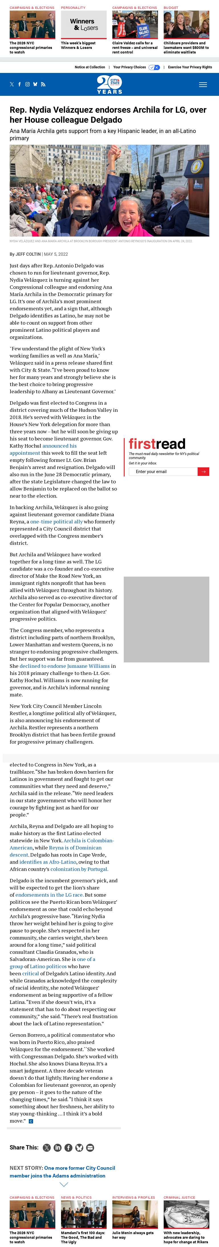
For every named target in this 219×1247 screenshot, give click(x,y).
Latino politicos (48, 966)
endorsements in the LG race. (49, 894)
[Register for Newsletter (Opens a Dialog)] (203, 471)
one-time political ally (56, 521)
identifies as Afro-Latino (47, 861)
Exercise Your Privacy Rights (190, 67)
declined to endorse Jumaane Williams (65, 665)
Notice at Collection (90, 67)
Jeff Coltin (28, 254)
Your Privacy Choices (136, 67)
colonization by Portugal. (79, 868)
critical (30, 973)
